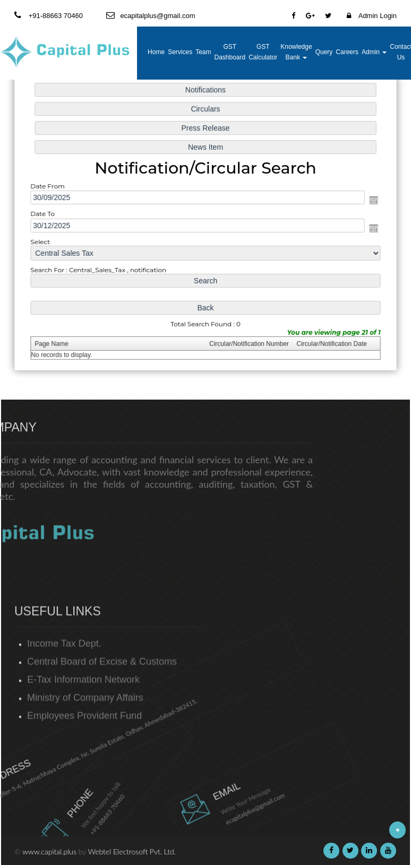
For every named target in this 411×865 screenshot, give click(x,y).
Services (180, 52)
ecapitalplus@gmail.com (214, 808)
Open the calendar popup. (369, 200)
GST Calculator (263, 52)
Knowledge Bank (296, 52)
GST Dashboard (229, 52)
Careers (347, 52)
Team (203, 52)
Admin (374, 52)
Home (156, 52)
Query (324, 52)
